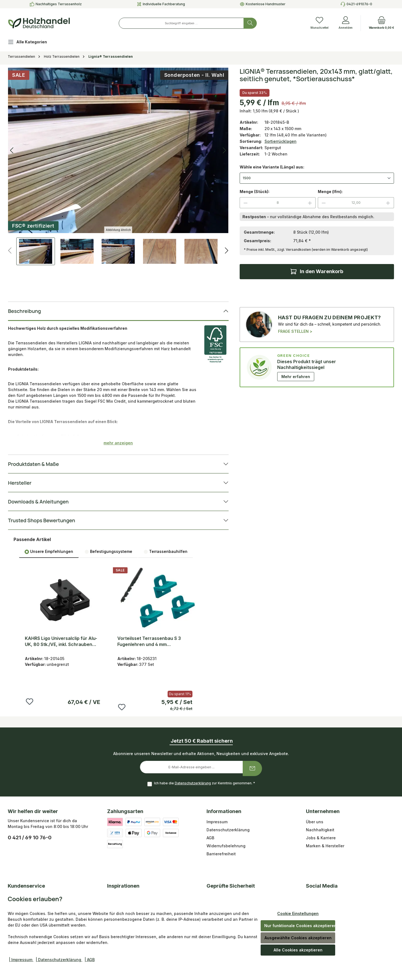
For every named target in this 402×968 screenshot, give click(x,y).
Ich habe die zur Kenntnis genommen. (204, 783)
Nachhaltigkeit (320, 829)
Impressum (217, 821)
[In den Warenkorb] (317, 271)
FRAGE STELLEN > (295, 331)
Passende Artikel (32, 539)
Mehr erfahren (295, 376)
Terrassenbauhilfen (165, 551)
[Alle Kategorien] (32, 43)
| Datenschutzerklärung (59, 959)
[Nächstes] (227, 251)
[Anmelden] (345, 23)
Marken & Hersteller (325, 845)
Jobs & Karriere (321, 837)
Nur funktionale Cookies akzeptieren (299, 925)
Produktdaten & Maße (33, 464)
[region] (118, 166)
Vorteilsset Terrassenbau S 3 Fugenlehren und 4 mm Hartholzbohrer (149, 641)
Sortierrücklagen (281, 141)
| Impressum (21, 959)
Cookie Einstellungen (298, 913)
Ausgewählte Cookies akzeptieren (298, 937)
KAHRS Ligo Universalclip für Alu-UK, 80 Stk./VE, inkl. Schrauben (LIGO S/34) (61, 641)
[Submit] (252, 768)
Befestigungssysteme (108, 551)
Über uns (314, 821)
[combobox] (181, 23)
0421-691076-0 (359, 4)
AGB (210, 837)
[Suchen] (250, 23)
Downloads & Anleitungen (38, 501)
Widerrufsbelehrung (226, 845)
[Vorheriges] (10, 251)
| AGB (89, 959)
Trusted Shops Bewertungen (41, 520)
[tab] (49, 551)
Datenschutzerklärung (193, 783)
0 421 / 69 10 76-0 (30, 837)
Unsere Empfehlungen (49, 551)
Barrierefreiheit (221, 853)
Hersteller (19, 482)
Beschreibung (24, 311)
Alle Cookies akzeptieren (298, 950)
